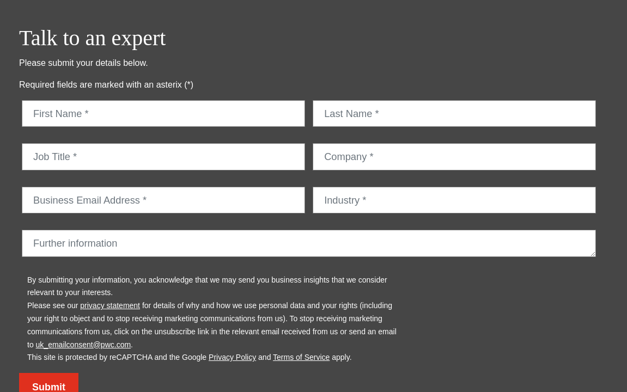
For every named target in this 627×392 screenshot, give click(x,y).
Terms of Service (301, 357)
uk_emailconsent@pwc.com (83, 344)
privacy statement (110, 305)
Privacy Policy (232, 357)
